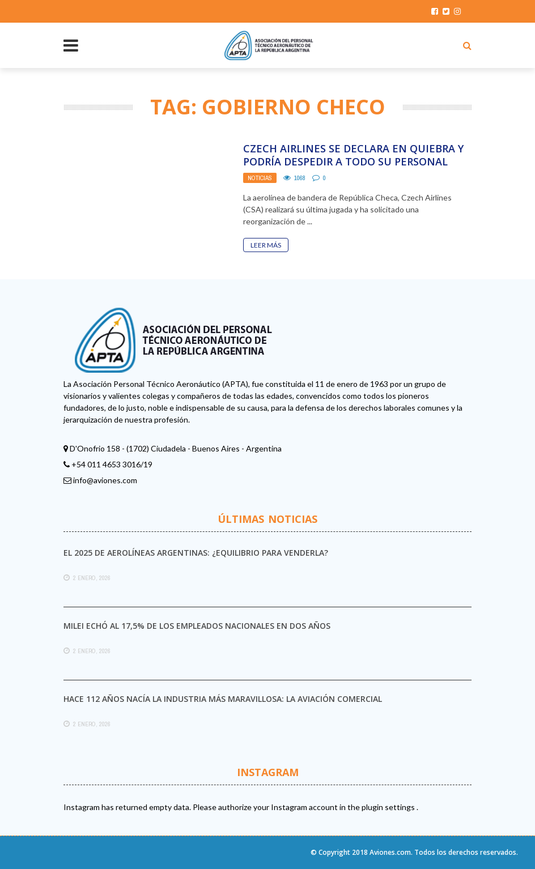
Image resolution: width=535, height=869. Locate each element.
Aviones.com (390, 852)
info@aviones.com (105, 480)
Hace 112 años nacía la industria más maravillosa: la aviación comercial (222, 698)
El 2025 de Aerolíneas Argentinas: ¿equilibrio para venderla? (195, 552)
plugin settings (389, 807)
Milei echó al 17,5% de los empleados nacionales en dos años (196, 625)
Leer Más (265, 245)
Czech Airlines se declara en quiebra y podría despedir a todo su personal (353, 155)
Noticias (260, 178)
